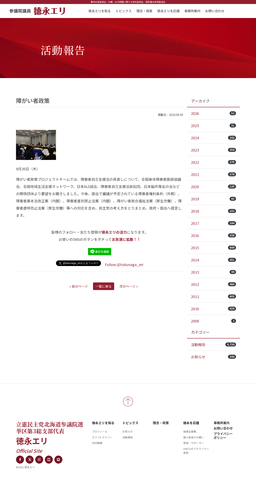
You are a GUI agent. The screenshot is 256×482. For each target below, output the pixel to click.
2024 (213, 137)
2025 (213, 125)
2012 (213, 284)
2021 (213, 174)
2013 (213, 272)
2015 (213, 247)
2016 (213, 235)
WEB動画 (97, 443)
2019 (213, 198)
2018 (213, 211)
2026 (213, 113)
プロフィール (100, 431)
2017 (213, 223)
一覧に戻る (104, 286)
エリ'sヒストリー (102, 437)
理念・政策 (144, 10)
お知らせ (213, 356)
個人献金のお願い (193, 437)
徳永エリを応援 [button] (168, 10)
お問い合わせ (214, 10)
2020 (213, 186)
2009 (213, 320)
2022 (213, 162)
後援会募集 (189, 431)
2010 (213, 308)
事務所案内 (192, 10)
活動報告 (213, 344)
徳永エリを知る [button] (99, 10)
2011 (213, 296)
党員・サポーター (193, 443)
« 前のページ (78, 286)
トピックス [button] (124, 10)
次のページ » (128, 286)
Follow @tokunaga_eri (124, 264)
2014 (213, 259)
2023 (213, 150)
